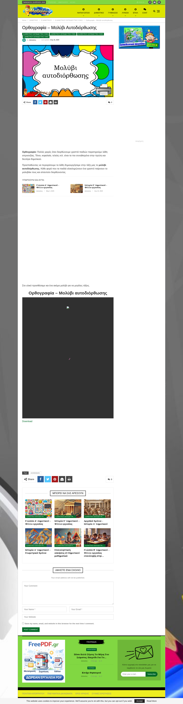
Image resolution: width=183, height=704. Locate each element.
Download (27, 421)
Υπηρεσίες (52, 2)
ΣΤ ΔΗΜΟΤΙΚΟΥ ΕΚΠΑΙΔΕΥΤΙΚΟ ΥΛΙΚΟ (65, 545)
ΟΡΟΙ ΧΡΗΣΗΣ (82, 693)
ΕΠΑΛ (135, 11)
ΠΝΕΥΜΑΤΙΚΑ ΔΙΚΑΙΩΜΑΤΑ (59, 693)
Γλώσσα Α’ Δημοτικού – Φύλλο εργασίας (47, 186)
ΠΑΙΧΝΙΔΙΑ (91, 668)
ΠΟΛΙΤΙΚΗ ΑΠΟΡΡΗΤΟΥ (33, 693)
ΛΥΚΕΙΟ (125, 11)
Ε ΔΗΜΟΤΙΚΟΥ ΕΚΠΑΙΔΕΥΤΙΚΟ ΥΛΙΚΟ (35, 34)
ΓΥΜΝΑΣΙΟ (113, 11)
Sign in (140, 2)
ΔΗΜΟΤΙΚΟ (99, 11)
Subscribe (151, 674)
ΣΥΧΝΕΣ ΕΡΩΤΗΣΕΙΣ (102, 693)
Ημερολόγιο (63, 2)
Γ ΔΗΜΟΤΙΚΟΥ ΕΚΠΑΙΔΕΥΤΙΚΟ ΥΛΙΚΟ (36, 37)
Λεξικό (72, 2)
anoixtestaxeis (35, 473)
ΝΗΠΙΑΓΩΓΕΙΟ (83, 11)
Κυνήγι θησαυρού (91, 672)
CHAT (144, 11)
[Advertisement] (68, 127)
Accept (140, 701)
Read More (152, 701)
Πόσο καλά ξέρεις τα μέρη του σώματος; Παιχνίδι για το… (91, 656)
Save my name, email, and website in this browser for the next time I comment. (59, 623)
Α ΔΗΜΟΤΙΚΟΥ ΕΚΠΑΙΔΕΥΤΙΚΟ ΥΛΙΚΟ (63, 34)
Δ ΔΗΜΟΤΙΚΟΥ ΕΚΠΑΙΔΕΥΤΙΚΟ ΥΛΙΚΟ (95, 516)
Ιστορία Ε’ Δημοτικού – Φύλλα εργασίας (96, 186)
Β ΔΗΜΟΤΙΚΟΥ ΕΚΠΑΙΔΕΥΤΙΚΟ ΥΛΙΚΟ (90, 34)
